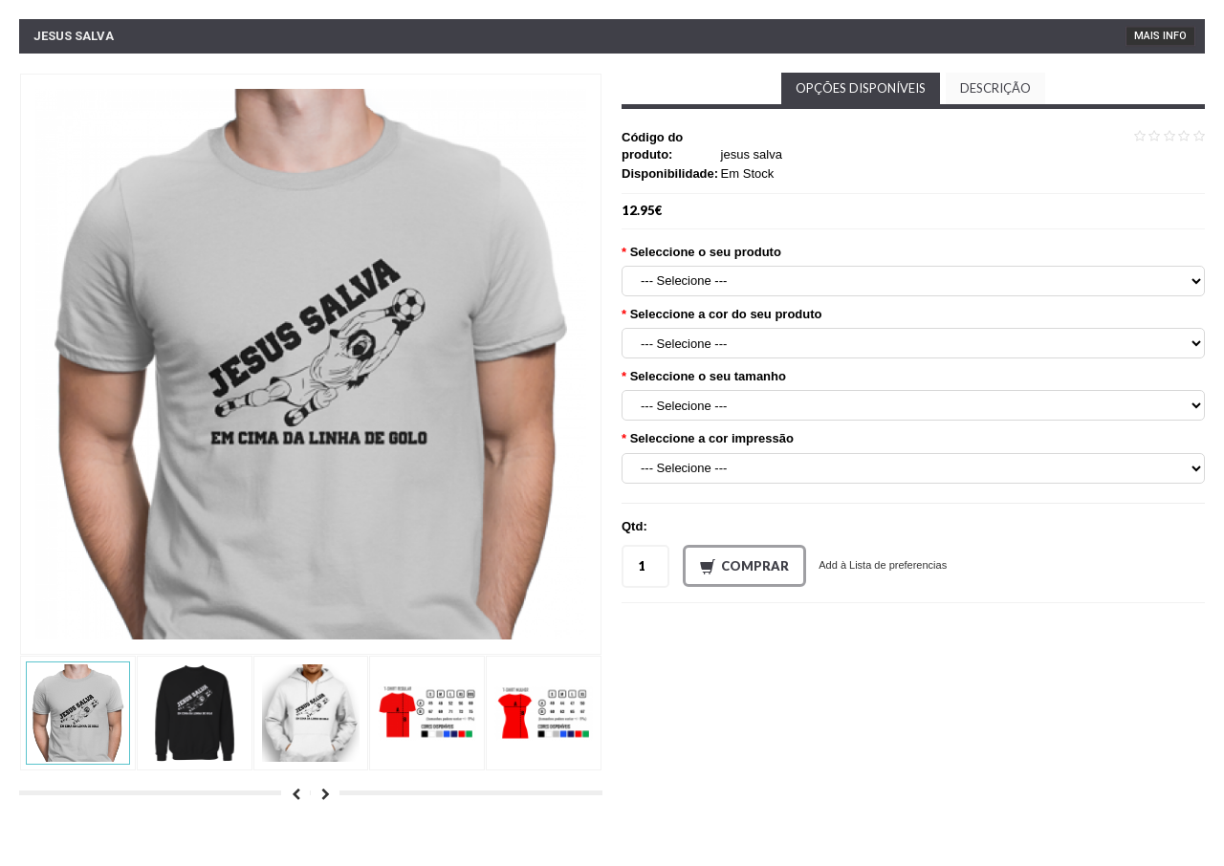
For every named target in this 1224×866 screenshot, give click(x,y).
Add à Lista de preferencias (883, 565)
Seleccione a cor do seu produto (726, 314)
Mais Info (1160, 36)
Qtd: (634, 526)
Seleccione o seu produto (705, 252)
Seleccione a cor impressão (712, 438)
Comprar (744, 566)
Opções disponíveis (861, 88)
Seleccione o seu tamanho (708, 376)
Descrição (995, 88)
